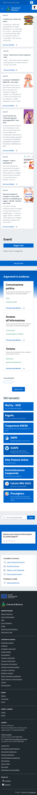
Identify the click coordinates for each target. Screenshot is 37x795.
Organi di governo (6, 614)
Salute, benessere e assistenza (11, 676)
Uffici (2, 620)
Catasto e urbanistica (8, 658)
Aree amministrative (7, 617)
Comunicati (4, 699)
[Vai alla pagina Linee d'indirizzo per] (9, 150)
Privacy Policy (5, 764)
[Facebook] (6, 781)
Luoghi (3, 712)
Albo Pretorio (5, 761)
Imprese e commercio (8, 670)
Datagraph (32, 792)
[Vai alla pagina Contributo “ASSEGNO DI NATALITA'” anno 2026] (9, 105)
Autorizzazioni (5, 655)
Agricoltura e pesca (7, 643)
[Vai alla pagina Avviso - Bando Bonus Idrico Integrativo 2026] (10, 69)
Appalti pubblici (6, 652)
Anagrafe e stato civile (8, 649)
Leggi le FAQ (5, 746)
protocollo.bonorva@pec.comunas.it (15, 739)
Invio (31, 517)
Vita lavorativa (5, 685)
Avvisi (3, 702)
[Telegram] (6, 785)
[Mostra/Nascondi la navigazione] (2, 9)
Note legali (4, 767)
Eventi (3, 715)
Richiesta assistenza (7, 755)
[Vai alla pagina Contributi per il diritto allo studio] (9, 44)
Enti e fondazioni (6, 623)
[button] (34, 7)
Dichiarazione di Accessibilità (10, 770)
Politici (3, 626)
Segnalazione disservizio (9, 752)
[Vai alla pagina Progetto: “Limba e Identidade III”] (9, 183)
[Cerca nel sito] (31, 9)
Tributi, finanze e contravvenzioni (11, 679)
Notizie (3, 696)
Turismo (3, 682)
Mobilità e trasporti (7, 673)
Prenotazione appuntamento (10, 749)
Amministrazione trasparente (10, 758)
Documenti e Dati (6, 632)
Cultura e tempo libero (8, 661)
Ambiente (4, 646)
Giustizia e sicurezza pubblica (10, 667)
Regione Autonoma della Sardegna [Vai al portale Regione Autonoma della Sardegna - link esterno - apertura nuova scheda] (11, 2)
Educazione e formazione (9, 664)
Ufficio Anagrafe (6, 734)
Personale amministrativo (9, 629)
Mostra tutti (18, 389)
